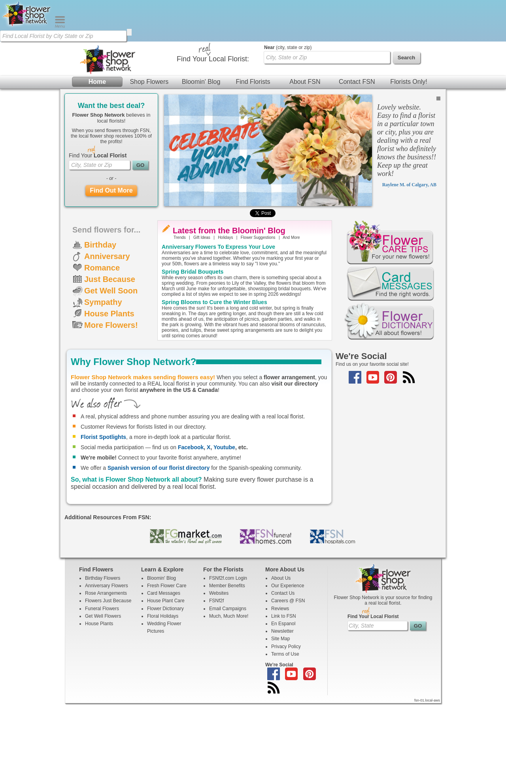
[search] (129, 32)
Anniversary (107, 316)
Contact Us (283, 653)
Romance (102, 328)
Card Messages (163, 653)
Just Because (109, 339)
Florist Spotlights (103, 497)
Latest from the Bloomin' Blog (229, 291)
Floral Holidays (162, 676)
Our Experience (287, 646)
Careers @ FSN (288, 661)
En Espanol (283, 684)
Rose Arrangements (106, 653)
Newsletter (282, 691)
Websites (218, 653)
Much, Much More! (228, 676)
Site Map (280, 699)
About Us (281, 638)
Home (97, 94)
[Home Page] (27, 26)
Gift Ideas (201, 298)
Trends (180, 298)
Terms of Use (285, 714)
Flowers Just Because (108, 661)
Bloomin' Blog (201, 94)
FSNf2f (216, 661)
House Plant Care (166, 661)
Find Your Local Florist (373, 677)
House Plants (109, 374)
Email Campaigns (227, 669)
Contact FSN (357, 94)
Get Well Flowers (103, 676)
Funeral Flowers (102, 669)
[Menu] (60, 26)
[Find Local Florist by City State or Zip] (63, 36)
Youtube (224, 508)
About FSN (304, 94)
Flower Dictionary (165, 669)
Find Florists (253, 94)
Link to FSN (283, 676)
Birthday (100, 305)
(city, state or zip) (288, 108)
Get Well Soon (111, 351)
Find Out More (111, 251)
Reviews (280, 669)
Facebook (191, 508)
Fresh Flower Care (166, 646)
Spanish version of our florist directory (159, 528)
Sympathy (103, 362)
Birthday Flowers (102, 638)
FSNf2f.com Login (228, 638)
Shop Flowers (149, 94)
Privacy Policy (286, 707)
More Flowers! (111, 385)
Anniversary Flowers (106, 646)
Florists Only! (408, 94)
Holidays (225, 298)
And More (291, 298)
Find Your (97, 216)
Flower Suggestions (258, 298)
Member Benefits (227, 646)
